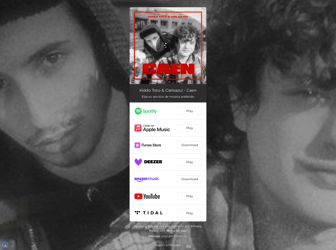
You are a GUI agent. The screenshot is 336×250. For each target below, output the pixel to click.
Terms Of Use (176, 230)
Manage (154, 236)
